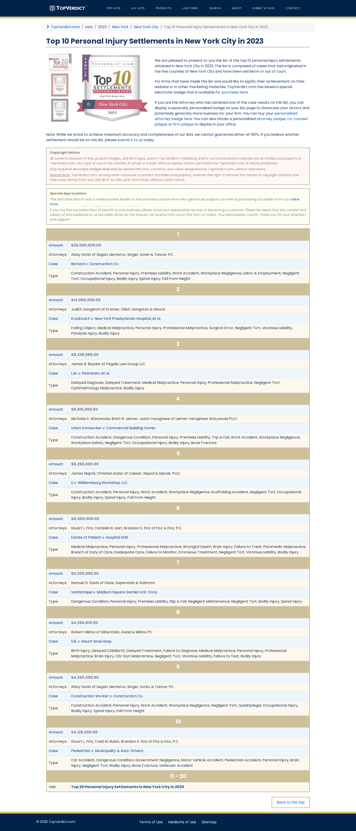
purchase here (235, 92)
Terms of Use (151, 822)
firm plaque (183, 124)
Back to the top (291, 802)
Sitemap (209, 822)
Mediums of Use (182, 822)
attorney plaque (271, 118)
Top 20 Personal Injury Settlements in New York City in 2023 (127, 786)
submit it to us (130, 140)
